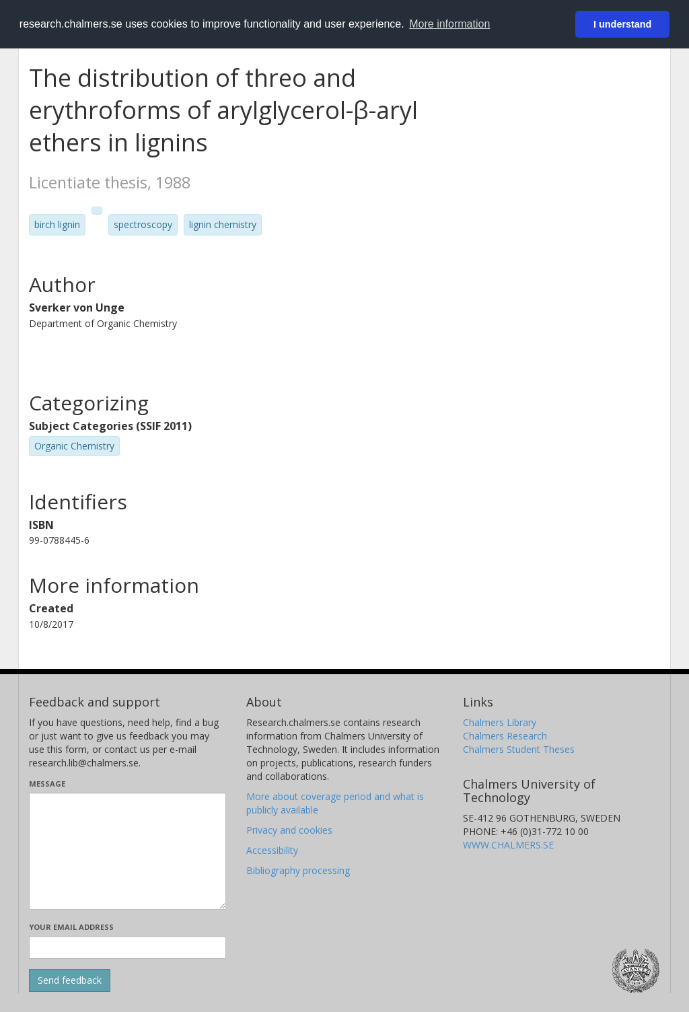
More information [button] (449, 24)
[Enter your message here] (127, 851)
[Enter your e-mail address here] (127, 947)
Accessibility (272, 850)
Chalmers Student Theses (519, 749)
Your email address (71, 927)
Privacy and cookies (289, 830)
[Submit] (69, 980)
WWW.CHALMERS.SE (508, 844)
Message (47, 784)
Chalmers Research (505, 735)
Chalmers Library (499, 722)
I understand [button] (622, 24)
